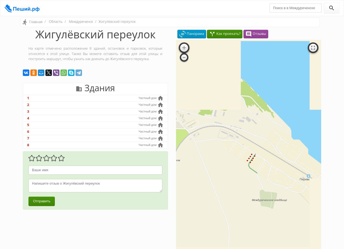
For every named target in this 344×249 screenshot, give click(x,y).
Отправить (41, 201)
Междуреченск (81, 21)
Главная (35, 21)
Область (56, 21)
